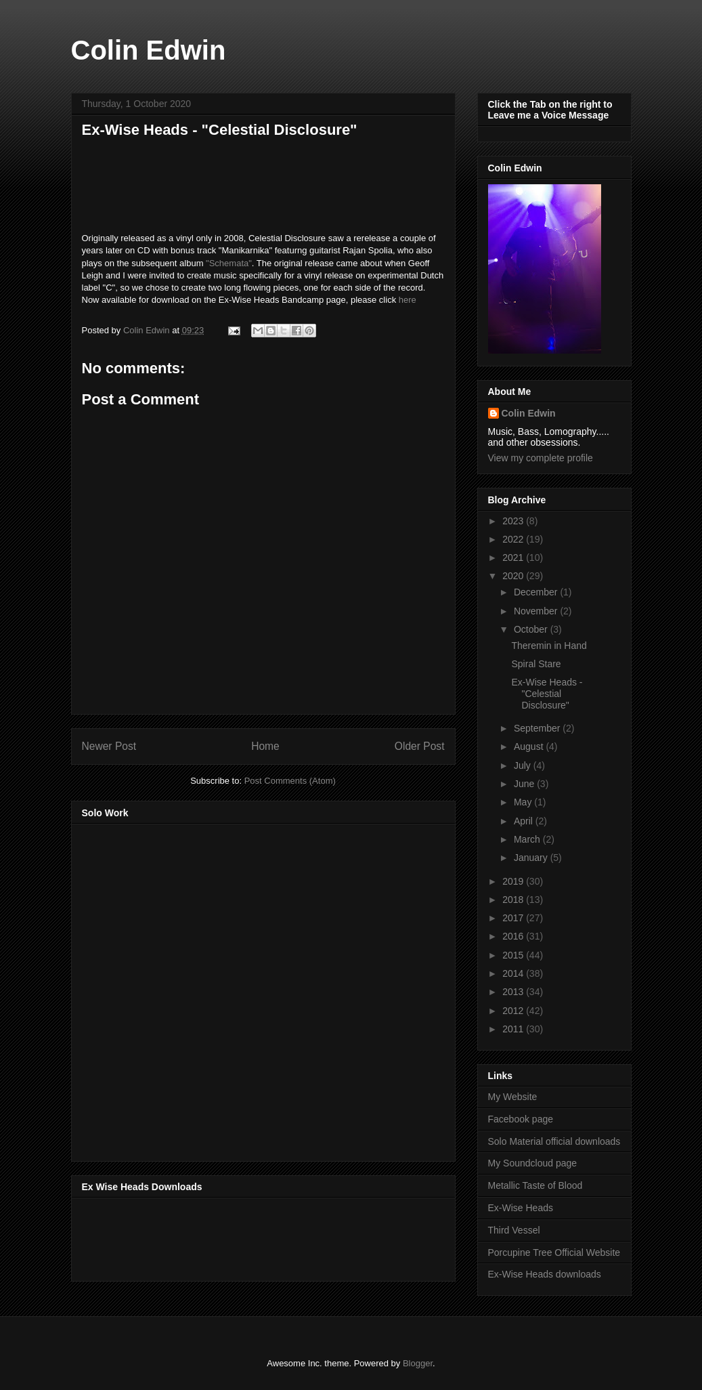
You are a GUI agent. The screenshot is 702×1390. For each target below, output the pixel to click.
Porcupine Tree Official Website (554, 1252)
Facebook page (521, 1119)
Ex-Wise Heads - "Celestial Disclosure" (546, 694)
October (532, 629)
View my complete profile (540, 457)
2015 (514, 955)
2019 (514, 881)
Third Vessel (514, 1230)
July (523, 765)
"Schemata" (229, 263)
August (530, 746)
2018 (514, 899)
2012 (514, 1010)
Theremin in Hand (548, 645)
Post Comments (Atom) (290, 781)
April (524, 821)
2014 (514, 973)
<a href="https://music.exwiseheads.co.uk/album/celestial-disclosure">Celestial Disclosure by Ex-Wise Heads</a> (263, 188)
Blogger (418, 1363)
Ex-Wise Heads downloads (544, 1274)
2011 (514, 1029)
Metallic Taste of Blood (535, 1185)
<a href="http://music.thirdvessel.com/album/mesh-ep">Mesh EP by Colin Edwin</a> (200, 988)
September (538, 728)
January (532, 857)
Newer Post (109, 746)
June (525, 783)
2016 (514, 936)
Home (265, 746)
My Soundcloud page (532, 1163)
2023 (514, 520)
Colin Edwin (148, 50)
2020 (514, 575)
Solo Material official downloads (554, 1141)
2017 (514, 917)
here (407, 300)
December (537, 592)
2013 (514, 991)
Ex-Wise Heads (520, 1207)
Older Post (420, 746)
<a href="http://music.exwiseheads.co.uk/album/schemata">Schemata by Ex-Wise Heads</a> (217, 1237)
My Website (513, 1096)
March (528, 839)
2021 (514, 557)
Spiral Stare (536, 663)
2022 (514, 539)
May (524, 802)
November (537, 611)
